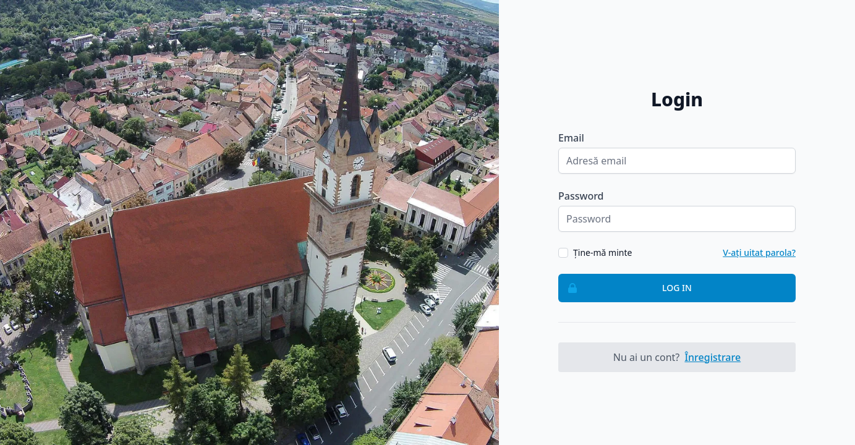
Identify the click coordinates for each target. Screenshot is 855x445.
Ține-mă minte (602, 252)
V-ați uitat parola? (759, 252)
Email (571, 138)
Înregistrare (712, 357)
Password (581, 196)
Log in (625, 288)
